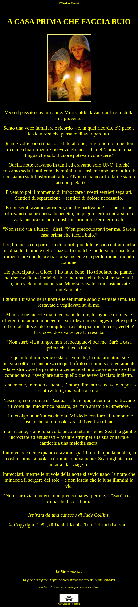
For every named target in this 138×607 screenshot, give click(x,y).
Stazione (89, 587)
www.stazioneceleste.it (69, 604)
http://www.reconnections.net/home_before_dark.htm (82, 580)
